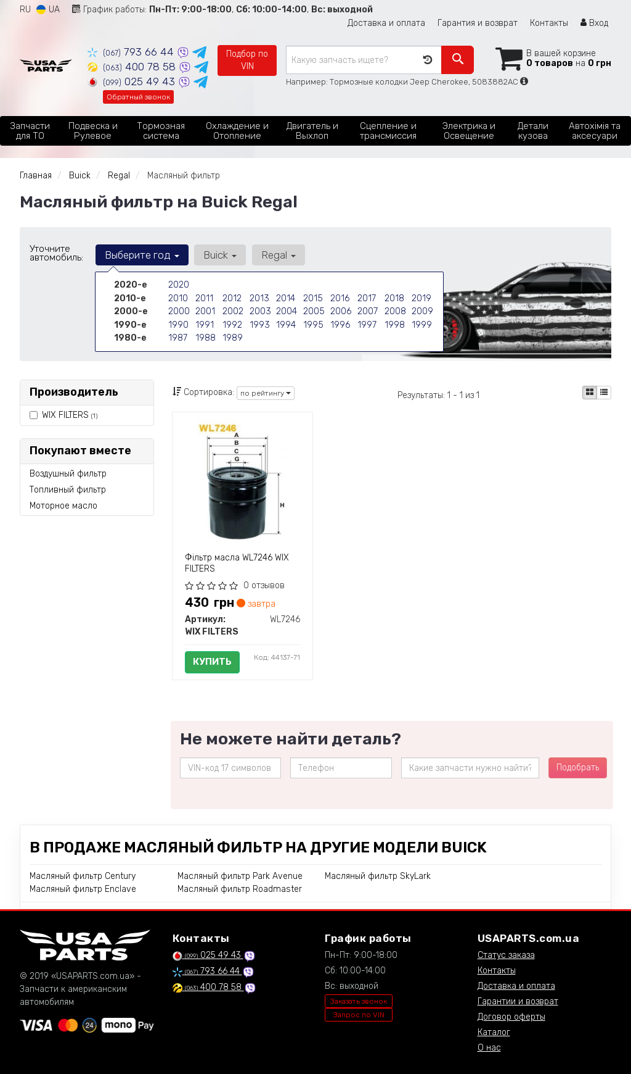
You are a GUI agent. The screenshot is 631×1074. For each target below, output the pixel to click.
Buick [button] (218, 255)
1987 (177, 336)
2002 (232, 311)
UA (48, 9)
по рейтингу (265, 393)
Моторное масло (63, 506)
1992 (232, 323)
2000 (179, 311)
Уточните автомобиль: (56, 253)
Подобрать (577, 767)
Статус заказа (506, 955)
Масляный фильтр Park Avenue (240, 876)
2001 (204, 311)
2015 (312, 298)
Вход (594, 23)
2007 (367, 311)
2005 (313, 311)
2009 (422, 311)
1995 (312, 323)
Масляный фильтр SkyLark (378, 876)
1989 (232, 336)
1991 (204, 323)
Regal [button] (276, 255)
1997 (366, 323)
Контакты (549, 23)
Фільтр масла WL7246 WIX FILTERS (237, 563)
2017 (366, 298)
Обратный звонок (138, 97)
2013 (259, 298)
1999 (421, 323)
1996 (339, 323)
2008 (395, 311)
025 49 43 (133, 81)
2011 (203, 298)
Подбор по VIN (247, 60)
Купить (212, 661)
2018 (394, 298)
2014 (285, 298)
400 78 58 (133, 66)
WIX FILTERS (69, 415)
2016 (339, 298)
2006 (340, 311)
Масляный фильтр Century (83, 876)
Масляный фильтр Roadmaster (239, 889)
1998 (394, 323)
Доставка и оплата (386, 23)
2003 (260, 311)
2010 (177, 298)
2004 (286, 311)
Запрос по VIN (359, 1014)
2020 (178, 285)
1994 (285, 323)
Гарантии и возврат (518, 1001)
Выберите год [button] (141, 255)
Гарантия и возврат (478, 23)
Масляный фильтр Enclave (83, 889)
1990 (178, 323)
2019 (421, 298)
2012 (231, 298)
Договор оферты (511, 1017)
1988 (205, 336)
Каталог (494, 1032)
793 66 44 (132, 52)
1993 (259, 323)
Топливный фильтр (68, 490)
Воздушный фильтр (68, 473)
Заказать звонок (358, 1001)
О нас (489, 1048)
